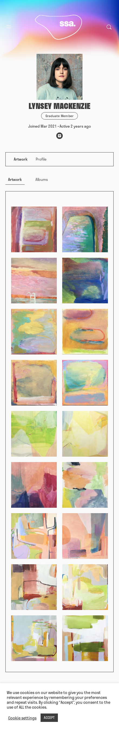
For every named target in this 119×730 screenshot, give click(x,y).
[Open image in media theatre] (34, 229)
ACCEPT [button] (49, 717)
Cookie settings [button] (22, 717)
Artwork (15, 179)
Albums (41, 179)
